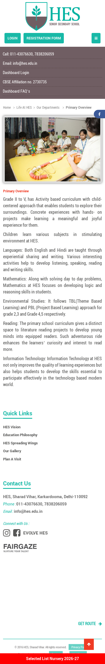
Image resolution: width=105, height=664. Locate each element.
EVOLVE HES (35, 533)
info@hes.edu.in (25, 63)
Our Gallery (12, 450)
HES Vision (11, 426)
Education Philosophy (20, 434)
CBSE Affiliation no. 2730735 (25, 81)
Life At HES (22, 107)
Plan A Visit (12, 459)
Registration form (44, 38)
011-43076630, (22, 54)
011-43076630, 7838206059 (35, 504)
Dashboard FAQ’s (16, 91)
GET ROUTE (90, 623)
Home (7, 107)
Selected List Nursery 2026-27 (52, 658)
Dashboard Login (16, 72)
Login (13, 38)
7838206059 (44, 54)
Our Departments (46, 107)
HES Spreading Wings (20, 442)
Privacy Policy (79, 646)
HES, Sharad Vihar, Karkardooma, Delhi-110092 (45, 496)
